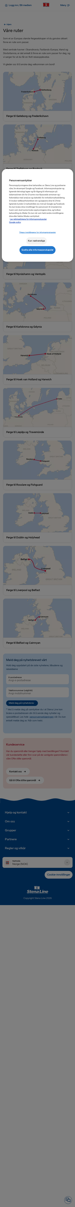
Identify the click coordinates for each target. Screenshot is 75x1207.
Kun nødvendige (36, 240)
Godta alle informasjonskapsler (37, 250)
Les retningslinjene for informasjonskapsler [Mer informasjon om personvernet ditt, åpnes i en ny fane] (28, 219)
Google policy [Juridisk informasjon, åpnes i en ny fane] (15, 222)
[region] (37, 215)
